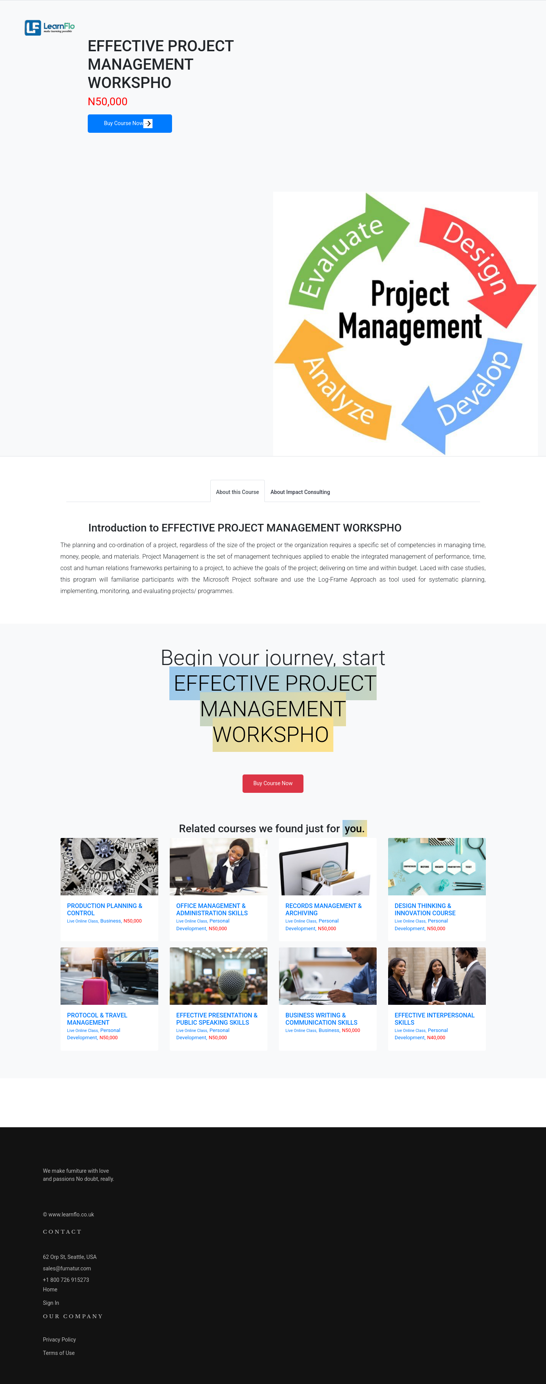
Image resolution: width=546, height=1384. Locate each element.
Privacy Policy (59, 1340)
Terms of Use (59, 1353)
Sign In (51, 1303)
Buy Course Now (128, 123)
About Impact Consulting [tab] (300, 492)
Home (50, 1289)
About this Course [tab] (237, 492)
